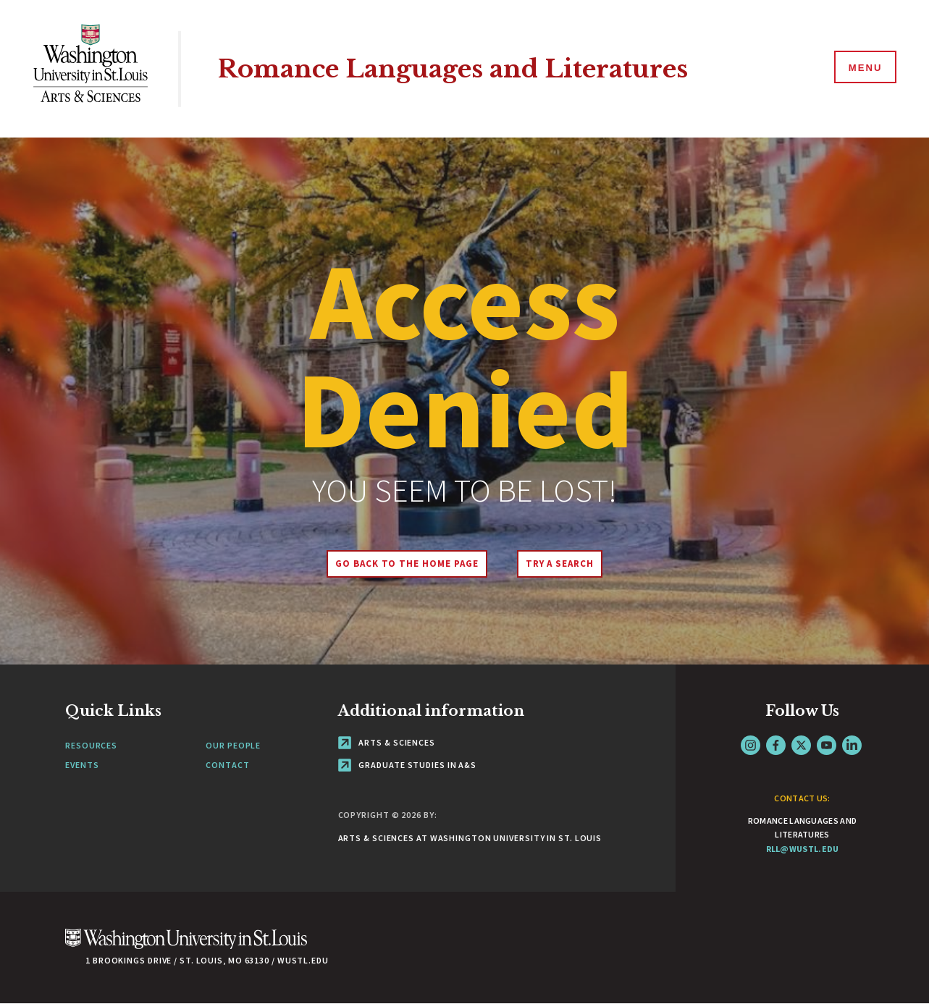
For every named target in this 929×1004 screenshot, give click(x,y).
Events (81, 764)
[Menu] (863, 68)
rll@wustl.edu (802, 848)
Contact (227, 764)
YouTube (826, 745)
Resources (91, 745)
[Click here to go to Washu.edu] (186, 946)
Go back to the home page (405, 563)
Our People (233, 745)
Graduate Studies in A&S (407, 764)
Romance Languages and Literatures (461, 68)
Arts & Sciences (386, 742)
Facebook (775, 745)
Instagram (750, 745)
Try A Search (560, 563)
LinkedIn (851, 745)
